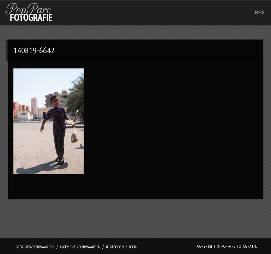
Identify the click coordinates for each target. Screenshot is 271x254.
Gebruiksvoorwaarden (35, 246)
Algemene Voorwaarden (80, 246)
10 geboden (115, 246)
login (133, 246)
